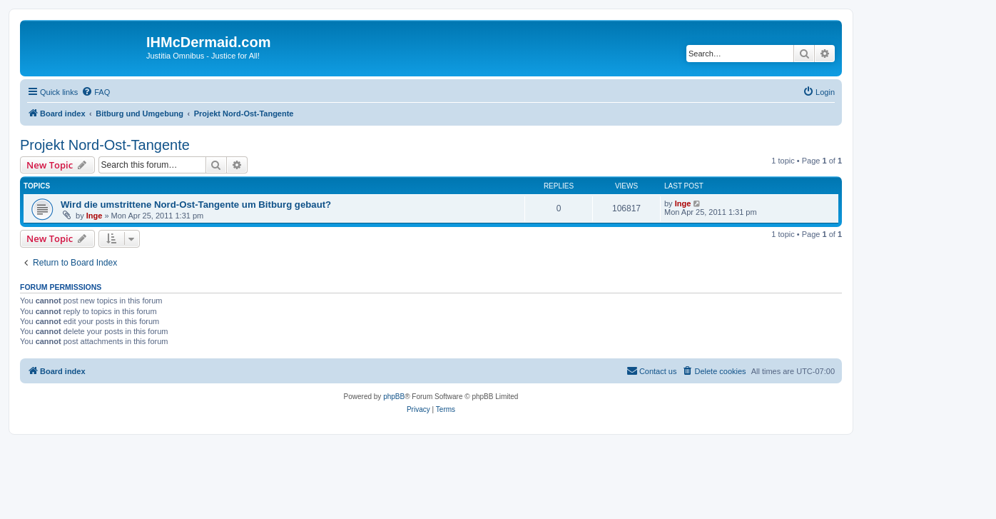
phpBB (394, 396)
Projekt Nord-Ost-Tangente (105, 145)
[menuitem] (95, 92)
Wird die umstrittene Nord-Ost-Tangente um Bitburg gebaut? (196, 204)
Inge (94, 215)
